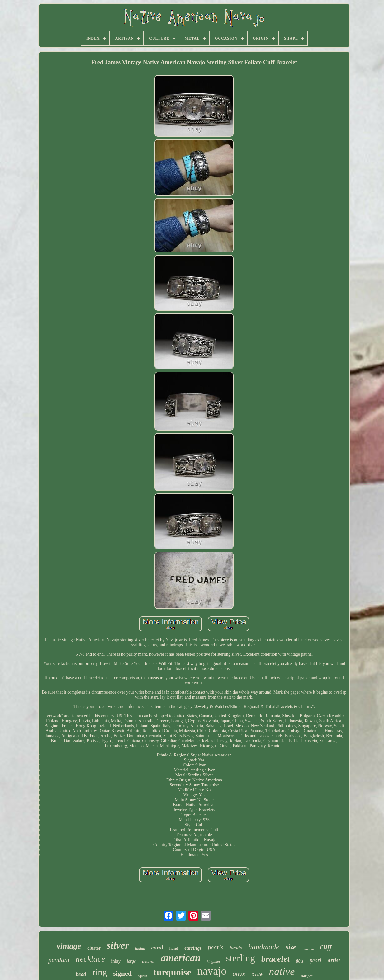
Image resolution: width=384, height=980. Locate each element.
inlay (116, 961)
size (291, 947)
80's (299, 961)
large (131, 961)
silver (118, 945)
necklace (90, 959)
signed (122, 973)
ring (99, 972)
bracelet (275, 959)
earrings (192, 948)
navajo (211, 971)
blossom (308, 949)
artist (334, 960)
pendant (58, 960)
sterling (240, 958)
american (181, 958)
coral (157, 948)
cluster (94, 948)
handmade (263, 947)
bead (81, 974)
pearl (315, 960)
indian (140, 948)
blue (257, 975)
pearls (215, 947)
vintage (69, 946)
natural (148, 961)
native (282, 971)
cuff (326, 946)
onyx (239, 974)
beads (236, 948)
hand (173, 948)
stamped (306, 976)
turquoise (172, 972)
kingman (213, 961)
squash (142, 976)
